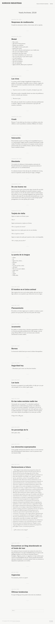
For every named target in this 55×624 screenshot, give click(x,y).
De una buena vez (18, 186)
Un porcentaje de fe (19, 430)
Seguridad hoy (17, 365)
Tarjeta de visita (18, 213)
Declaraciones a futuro (21, 467)
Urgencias (15, 575)
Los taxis (15, 382)
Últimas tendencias (19, 592)
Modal (14, 39)
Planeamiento (17, 308)
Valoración (16, 138)
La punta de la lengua (20, 254)
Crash (13, 119)
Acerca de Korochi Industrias (42, 3)
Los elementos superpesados (23, 447)
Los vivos (15, 78)
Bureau (14, 348)
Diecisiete (15, 161)
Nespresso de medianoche (22, 22)
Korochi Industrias (12, 3)
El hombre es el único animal (23, 289)
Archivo (51, 3)
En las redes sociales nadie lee (24, 401)
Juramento (15, 326)
